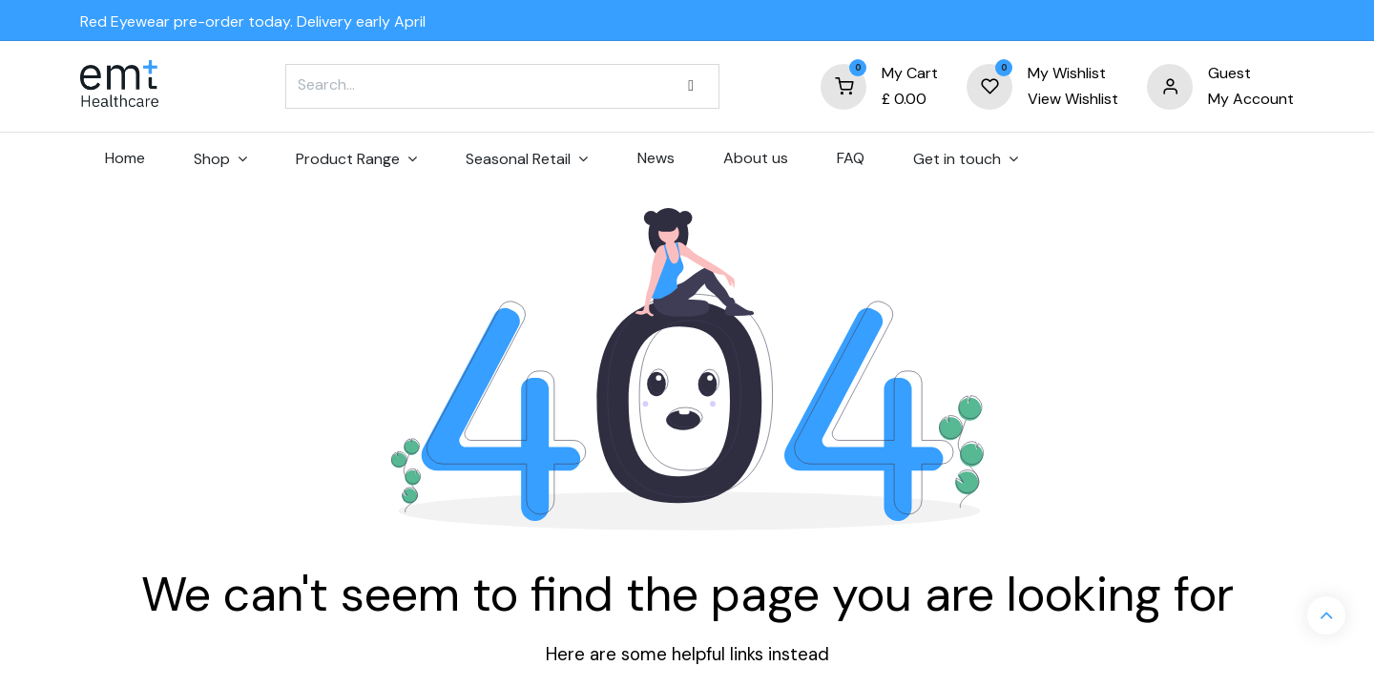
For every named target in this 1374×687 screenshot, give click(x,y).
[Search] (690, 86)
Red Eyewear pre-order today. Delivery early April (253, 21)
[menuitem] (124, 158)
